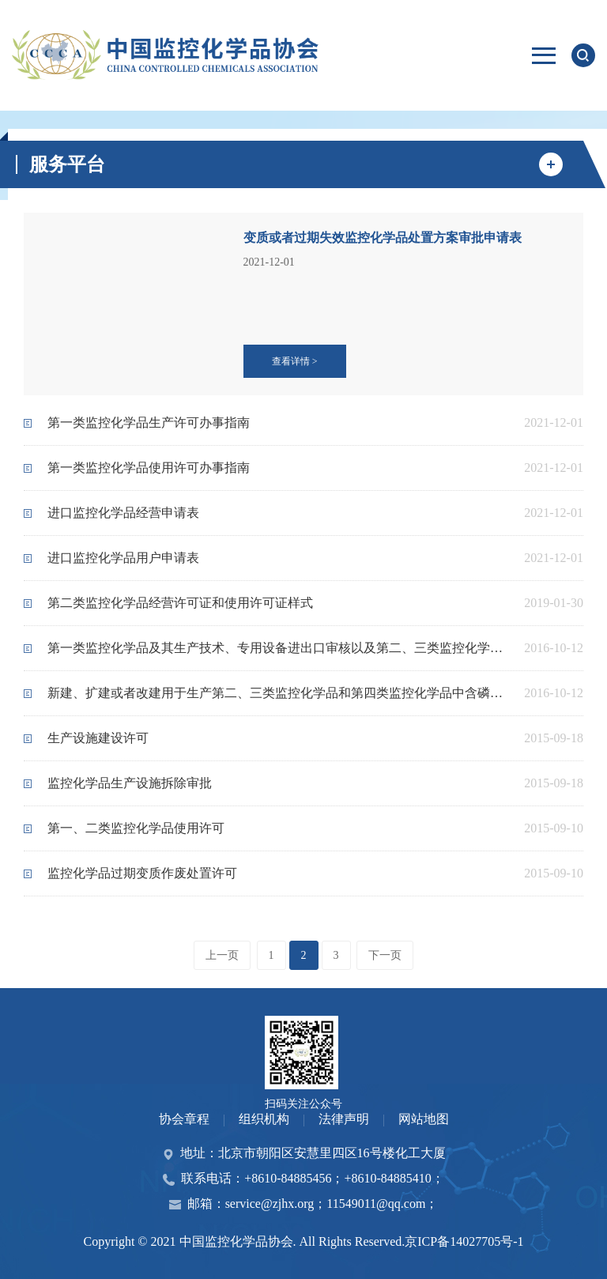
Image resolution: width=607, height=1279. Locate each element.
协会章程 (184, 1119)
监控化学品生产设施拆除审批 (129, 783)
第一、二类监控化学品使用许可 (135, 828)
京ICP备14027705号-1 (464, 1241)
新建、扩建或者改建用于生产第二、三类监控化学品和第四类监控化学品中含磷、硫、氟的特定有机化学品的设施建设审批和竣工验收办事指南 (279, 693)
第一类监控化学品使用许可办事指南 (148, 467)
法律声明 (344, 1119)
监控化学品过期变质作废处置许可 (142, 873)
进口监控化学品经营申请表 (123, 512)
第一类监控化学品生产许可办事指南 (148, 422)
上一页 (222, 955)
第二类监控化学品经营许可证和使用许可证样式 (180, 602)
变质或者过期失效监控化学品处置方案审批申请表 (382, 237)
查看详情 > (295, 361)
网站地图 (423, 1119)
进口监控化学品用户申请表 (123, 557)
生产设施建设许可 (98, 738)
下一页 (385, 955)
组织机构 (264, 1119)
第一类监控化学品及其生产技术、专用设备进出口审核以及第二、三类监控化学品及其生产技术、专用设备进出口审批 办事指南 (279, 648)
